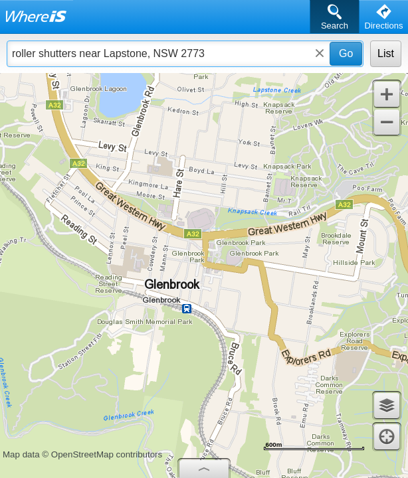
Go (346, 53)
